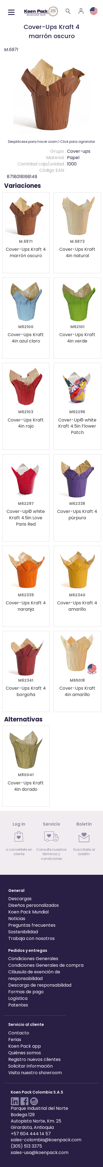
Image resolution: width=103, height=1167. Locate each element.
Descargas (20, 898)
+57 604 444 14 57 (31, 1134)
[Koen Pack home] (41, 11)
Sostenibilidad (23, 932)
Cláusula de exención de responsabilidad (34, 975)
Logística (17, 998)
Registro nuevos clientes (34, 1059)
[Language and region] (93, 11)
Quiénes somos (24, 1053)
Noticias (16, 918)
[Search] (68, 11)
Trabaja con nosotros (31, 938)
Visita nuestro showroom (35, 1072)
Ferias (14, 1039)
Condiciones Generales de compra (45, 965)
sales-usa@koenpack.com (39, 1152)
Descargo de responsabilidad (39, 985)
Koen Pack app (24, 1046)
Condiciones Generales (33, 958)
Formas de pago (26, 992)
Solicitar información (30, 1066)
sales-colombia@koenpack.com (46, 1140)
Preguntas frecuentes (31, 925)
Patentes (18, 1005)
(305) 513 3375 (26, 1146)
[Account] (81, 11)
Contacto (18, 1033)
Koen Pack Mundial (28, 912)
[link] (19, 841)
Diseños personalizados (33, 905)
